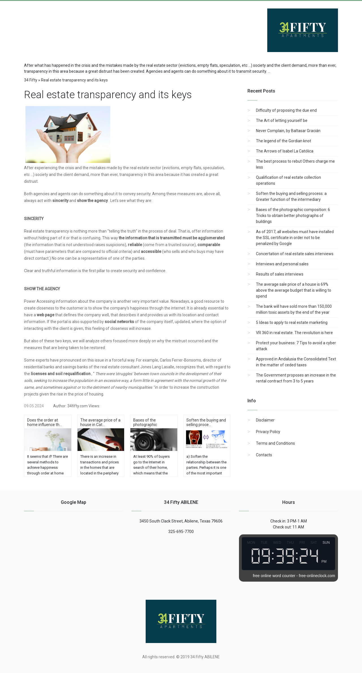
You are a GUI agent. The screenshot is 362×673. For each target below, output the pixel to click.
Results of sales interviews (279, 274)
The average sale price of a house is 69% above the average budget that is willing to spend (293, 290)
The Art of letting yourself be (281, 120)
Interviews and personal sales (282, 264)
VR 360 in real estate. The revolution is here (294, 332)
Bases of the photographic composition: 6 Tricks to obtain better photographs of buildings (293, 215)
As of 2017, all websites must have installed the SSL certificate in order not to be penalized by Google (295, 237)
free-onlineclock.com (317, 575)
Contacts (264, 455)
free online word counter (274, 575)
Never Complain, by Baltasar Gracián (288, 130)
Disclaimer (265, 420)
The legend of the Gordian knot (283, 141)
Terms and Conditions (275, 443)
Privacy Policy (268, 431)
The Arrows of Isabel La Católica (284, 151)
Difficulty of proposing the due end (286, 110)
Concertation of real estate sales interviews (294, 253)
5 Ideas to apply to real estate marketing (291, 322)
